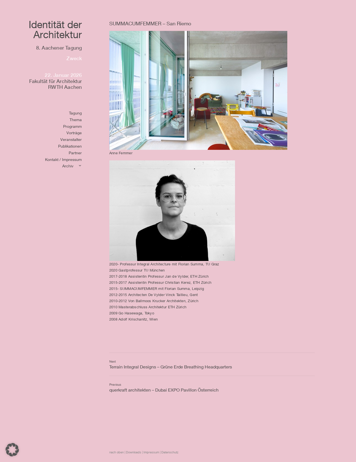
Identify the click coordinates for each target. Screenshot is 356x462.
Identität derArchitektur (55, 29)
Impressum (151, 452)
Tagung (75, 113)
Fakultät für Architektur (55, 81)
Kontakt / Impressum (63, 159)
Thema (76, 119)
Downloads (133, 452)
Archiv (67, 165)
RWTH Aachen (65, 87)
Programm (72, 126)
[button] (12, 449)
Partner (75, 152)
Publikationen (70, 146)
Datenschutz (169, 452)
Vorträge (74, 132)
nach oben (116, 452)
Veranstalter (71, 139)
